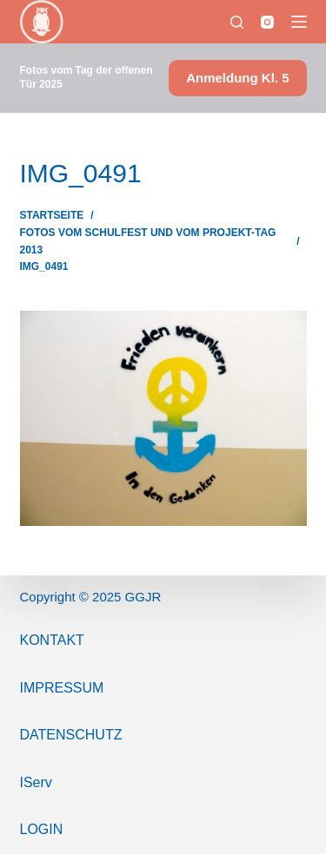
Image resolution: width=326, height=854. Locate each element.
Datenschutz (71, 734)
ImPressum (62, 687)
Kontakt (52, 640)
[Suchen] (236, 22)
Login (41, 829)
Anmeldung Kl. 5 (237, 77)
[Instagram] (267, 22)
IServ (36, 782)
